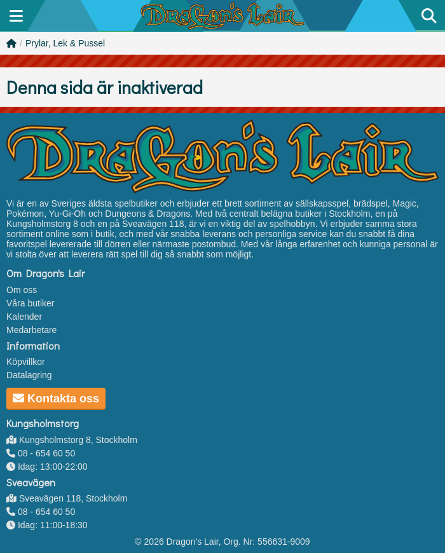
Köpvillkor (25, 362)
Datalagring (29, 375)
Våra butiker (30, 303)
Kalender (24, 316)
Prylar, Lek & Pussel (65, 43)
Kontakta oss (56, 398)
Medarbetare (31, 330)
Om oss (21, 290)
